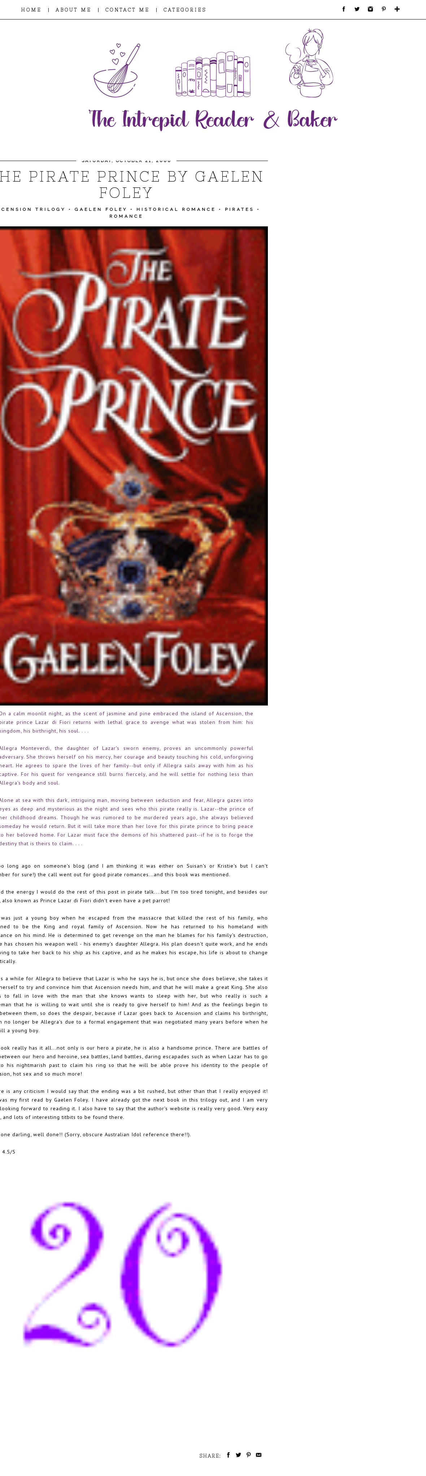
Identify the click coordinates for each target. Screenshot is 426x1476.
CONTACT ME (127, 10)
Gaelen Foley (101, 209)
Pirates (239, 209)
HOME (31, 10)
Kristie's (227, 865)
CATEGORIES (185, 10)
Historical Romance (176, 209)
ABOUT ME (73, 10)
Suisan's (197, 865)
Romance (126, 216)
